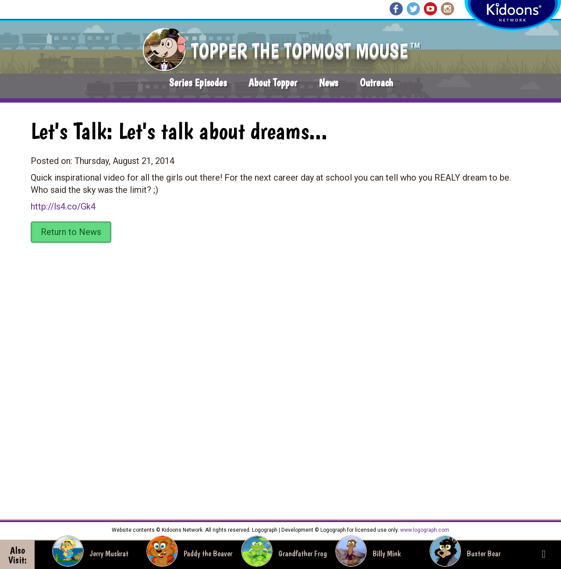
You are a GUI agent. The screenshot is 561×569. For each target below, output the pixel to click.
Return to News (71, 232)
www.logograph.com (424, 530)
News (328, 82)
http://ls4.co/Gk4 (63, 206)
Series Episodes (198, 82)
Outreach (376, 82)
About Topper (273, 82)
